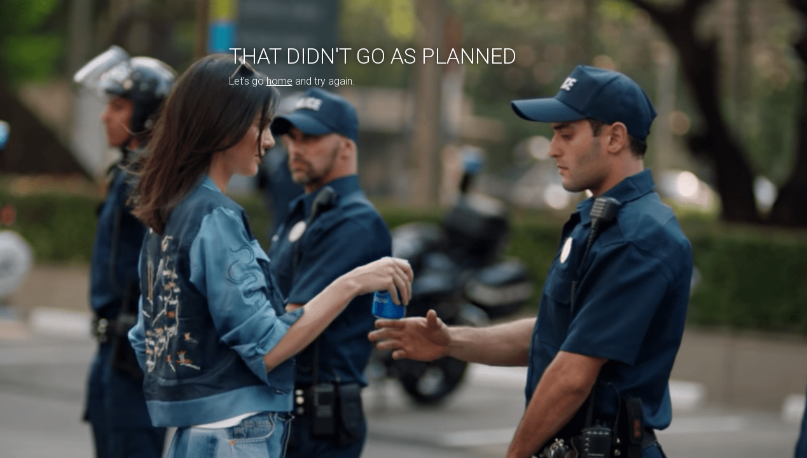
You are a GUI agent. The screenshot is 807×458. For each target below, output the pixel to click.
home (279, 81)
